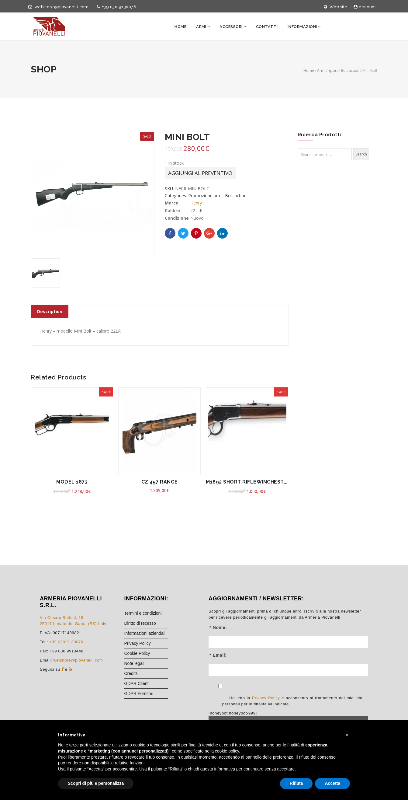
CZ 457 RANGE (159, 482)
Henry (196, 203)
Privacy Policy (137, 643)
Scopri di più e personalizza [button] (96, 783)
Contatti (267, 26)
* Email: (218, 655)
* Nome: (218, 627)
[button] (347, 735)
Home (180, 26)
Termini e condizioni (143, 613)
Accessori (233, 26)
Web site (335, 7)
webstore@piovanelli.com (57, 7)
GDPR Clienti (137, 683)
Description (49, 311)
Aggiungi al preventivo (200, 173)
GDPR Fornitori (139, 693)
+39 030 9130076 (115, 7)
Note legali (134, 663)
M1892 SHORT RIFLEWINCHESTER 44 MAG (247, 482)
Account (365, 7)
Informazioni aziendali (144, 633)
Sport (333, 70)
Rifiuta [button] (296, 783)
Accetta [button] (332, 783)
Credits (131, 673)
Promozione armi (205, 196)
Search (361, 154)
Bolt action (350, 70)
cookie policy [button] (227, 751)
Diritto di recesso (140, 623)
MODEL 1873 (72, 482)
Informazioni (304, 26)
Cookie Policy (137, 653)
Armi (203, 26)
